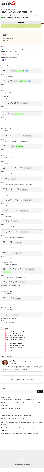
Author (3, 356)
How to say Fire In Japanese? (14, 347)
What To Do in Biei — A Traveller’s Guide (11, 408)
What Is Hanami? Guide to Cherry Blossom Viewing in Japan (16, 418)
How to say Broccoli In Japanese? (16, 337)
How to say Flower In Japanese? (15, 332)
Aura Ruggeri (8, 15)
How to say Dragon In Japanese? (15, 345)
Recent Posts (9, 356)
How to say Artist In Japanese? (15, 335)
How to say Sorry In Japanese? (15, 349)
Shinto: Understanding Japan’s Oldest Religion (12, 437)
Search (3, 388)
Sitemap (22, 461)
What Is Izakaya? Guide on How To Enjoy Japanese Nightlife (16, 415)
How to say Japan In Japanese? (15, 343)
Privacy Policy (22, 457)
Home (3, 9)
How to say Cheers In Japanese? (15, 351)
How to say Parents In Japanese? (15, 333)
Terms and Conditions (22, 459)
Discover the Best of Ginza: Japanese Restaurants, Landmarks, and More (19, 433)
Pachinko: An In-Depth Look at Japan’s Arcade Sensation (15, 412)
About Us (22, 453)
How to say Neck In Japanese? (15, 339)
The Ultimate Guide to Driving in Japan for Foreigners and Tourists (17, 399)
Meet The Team (22, 455)
